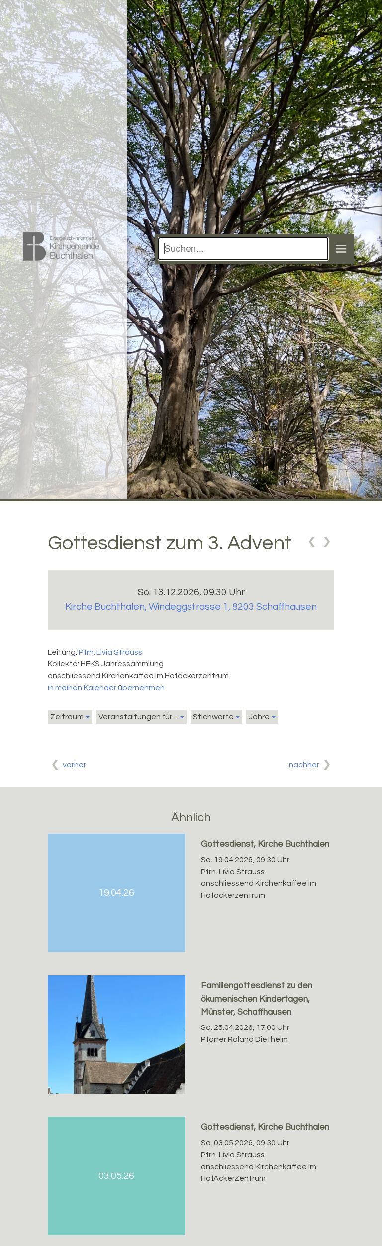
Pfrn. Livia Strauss (110, 652)
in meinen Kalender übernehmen (106, 688)
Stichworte (213, 717)
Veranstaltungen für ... (138, 717)
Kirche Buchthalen (191, 607)
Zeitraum (67, 717)
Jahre (259, 717)
